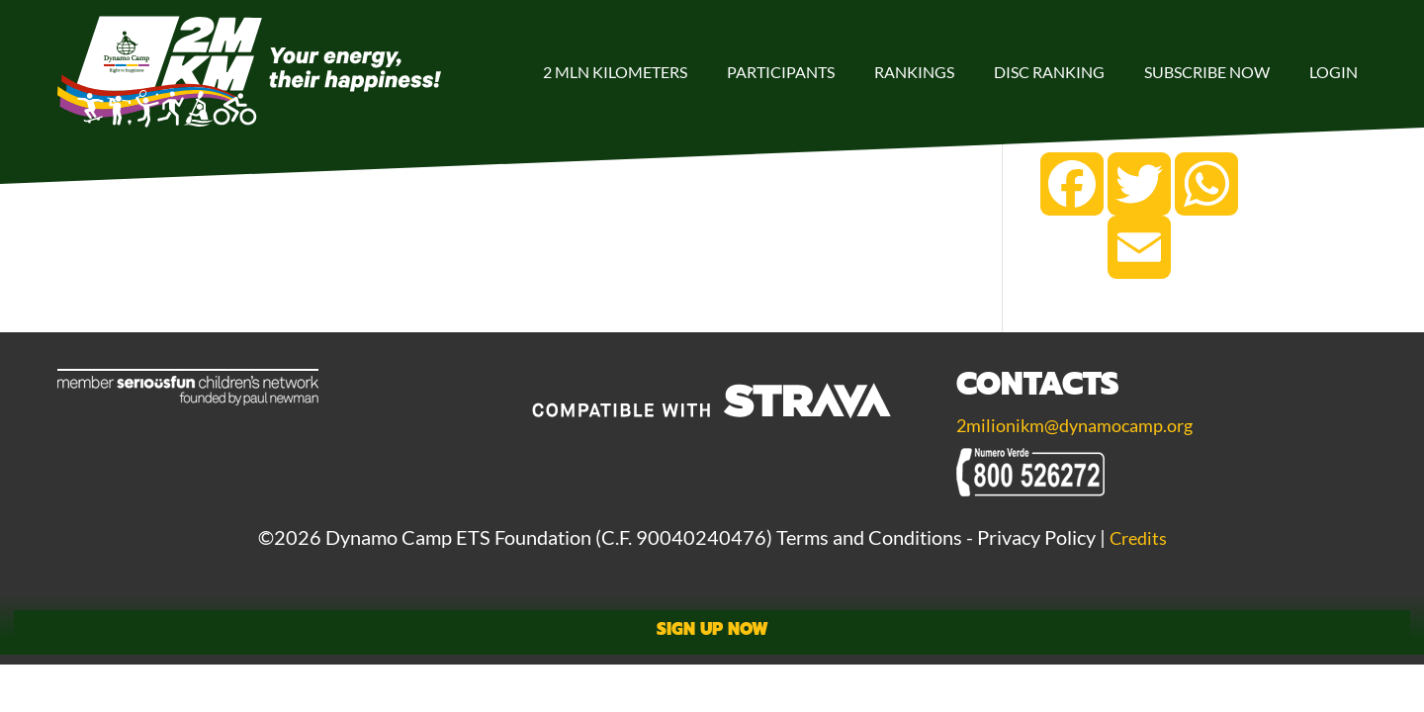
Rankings (914, 71)
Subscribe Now (1207, 71)
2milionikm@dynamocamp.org (1084, 424)
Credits (1138, 537)
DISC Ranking (1049, 71)
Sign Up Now (712, 630)
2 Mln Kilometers (615, 71)
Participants (781, 71)
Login (1333, 71)
